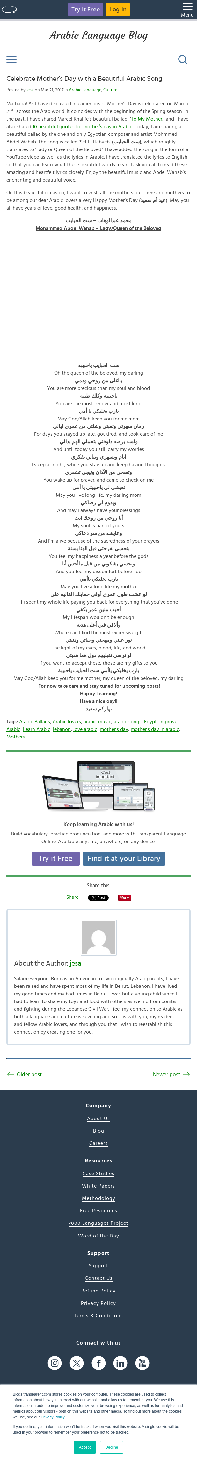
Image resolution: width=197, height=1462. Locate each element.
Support (98, 1265)
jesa (30, 90)
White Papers (98, 1185)
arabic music (97, 721)
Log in (118, 9)
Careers (98, 1143)
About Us (98, 1118)
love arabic (85, 729)
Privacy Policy (52, 1417)
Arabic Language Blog (99, 35)
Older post (29, 1074)
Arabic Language (85, 90)
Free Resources (98, 1210)
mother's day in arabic (155, 729)
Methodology (98, 1198)
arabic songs (128, 721)
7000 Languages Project (98, 1223)
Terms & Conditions (98, 1315)
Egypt (150, 721)
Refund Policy (98, 1290)
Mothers (15, 736)
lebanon (62, 729)
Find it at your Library (124, 859)
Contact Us (99, 1278)
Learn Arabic (36, 729)
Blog (98, 1130)
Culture (110, 90)
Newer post (166, 1074)
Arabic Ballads (34, 721)
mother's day (114, 729)
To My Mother (146, 118)
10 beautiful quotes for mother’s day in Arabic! (84, 126)
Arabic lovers (67, 721)
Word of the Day (98, 1235)
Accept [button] (85, 1447)
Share (72, 897)
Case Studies (98, 1173)
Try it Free (85, 9)
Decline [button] (111, 1447)
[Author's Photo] (98, 938)
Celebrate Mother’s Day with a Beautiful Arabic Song (84, 78)
